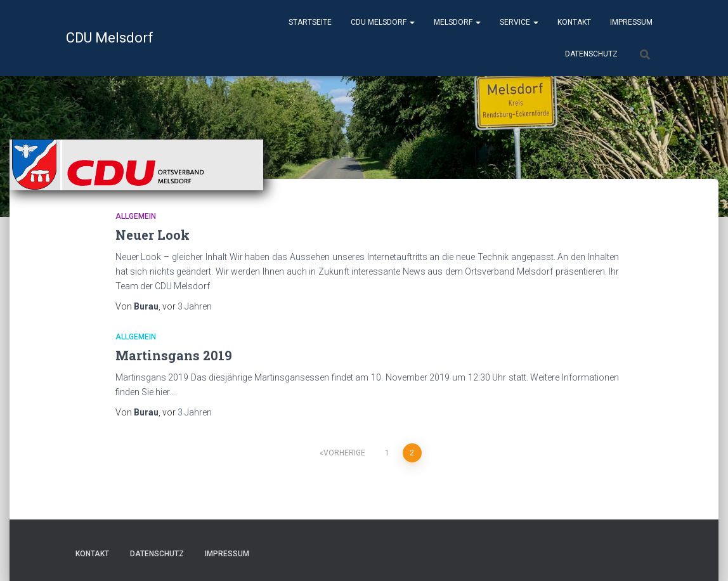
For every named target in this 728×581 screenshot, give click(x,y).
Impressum (631, 22)
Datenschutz (591, 53)
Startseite (310, 22)
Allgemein (135, 216)
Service (519, 22)
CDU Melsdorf (383, 22)
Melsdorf (457, 22)
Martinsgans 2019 (173, 355)
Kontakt (574, 22)
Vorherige (344, 452)
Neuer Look (152, 234)
